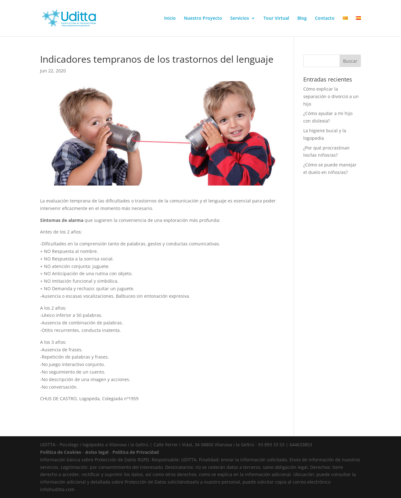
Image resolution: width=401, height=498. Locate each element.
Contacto (325, 18)
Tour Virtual (276, 18)
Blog (302, 18)
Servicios (239, 18)
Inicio (170, 18)
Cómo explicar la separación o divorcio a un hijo (331, 96)
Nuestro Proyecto (203, 18)
